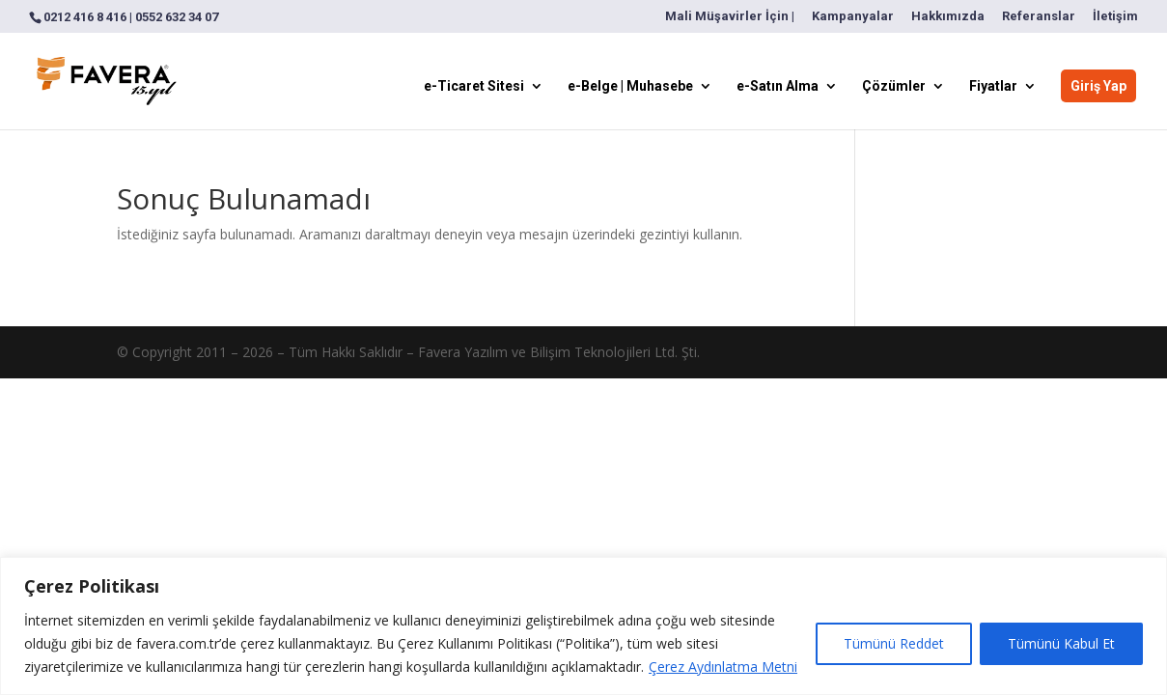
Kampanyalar (853, 16)
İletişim (1115, 16)
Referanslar (1038, 16)
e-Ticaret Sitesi (474, 86)
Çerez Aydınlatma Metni (723, 666)
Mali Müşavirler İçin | (729, 16)
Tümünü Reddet (894, 643)
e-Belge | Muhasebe (630, 86)
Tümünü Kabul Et (1061, 643)
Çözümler (894, 86)
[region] (583, 626)
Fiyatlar (993, 86)
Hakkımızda (948, 16)
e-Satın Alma (777, 86)
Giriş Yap (1098, 86)
